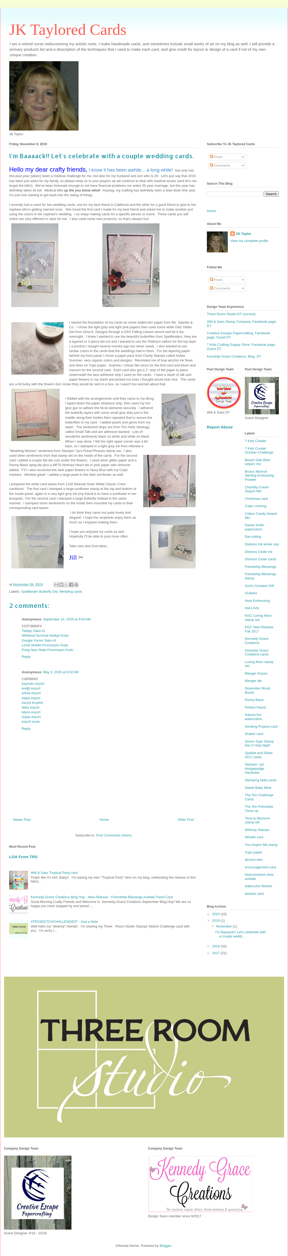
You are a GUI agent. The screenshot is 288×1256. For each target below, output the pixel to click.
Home (104, 820)
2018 (216, 946)
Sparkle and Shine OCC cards (259, 755)
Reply (26, 657)
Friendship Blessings (260, 567)
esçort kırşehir (32, 703)
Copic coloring (255, 506)
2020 (216, 914)
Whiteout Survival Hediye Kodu (45, 635)
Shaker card (254, 734)
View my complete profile (249, 241)
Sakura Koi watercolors (253, 717)
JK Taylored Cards (67, 29)
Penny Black (254, 700)
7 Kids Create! (255, 441)
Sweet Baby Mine (258, 788)
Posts (216, 157)
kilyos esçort (31, 712)
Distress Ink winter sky (262, 544)
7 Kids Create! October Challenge (259, 450)
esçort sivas (31, 721)
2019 (216, 921)
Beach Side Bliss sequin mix (257, 462)
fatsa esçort (30, 707)
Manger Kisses (256, 673)
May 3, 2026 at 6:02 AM (61, 672)
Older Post (186, 820)
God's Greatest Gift (259, 586)
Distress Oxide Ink (258, 552)
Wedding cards (70, 591)
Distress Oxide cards (260, 559)
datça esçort (31, 698)
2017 (216, 953)
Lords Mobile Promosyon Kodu (45, 645)
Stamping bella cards (260, 780)
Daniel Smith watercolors (254, 527)
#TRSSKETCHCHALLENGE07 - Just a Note (64, 922)
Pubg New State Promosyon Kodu (47, 650)
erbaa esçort (31, 693)
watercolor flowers (258, 886)
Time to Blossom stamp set (257, 820)
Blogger (165, 1246)
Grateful (251, 593)
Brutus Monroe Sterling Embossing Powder (259, 475)
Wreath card (254, 837)
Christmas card (256, 499)
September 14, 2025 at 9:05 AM (67, 619)
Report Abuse (220, 427)
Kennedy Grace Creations (256, 641)
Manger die (253, 681)
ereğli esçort (31, 688)
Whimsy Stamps (257, 830)
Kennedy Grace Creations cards (257, 652)
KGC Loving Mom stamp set (258, 618)
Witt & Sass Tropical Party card (54, 873)
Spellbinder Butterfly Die (39, 591)
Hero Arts (252, 608)
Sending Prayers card (261, 726)
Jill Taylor (243, 234)
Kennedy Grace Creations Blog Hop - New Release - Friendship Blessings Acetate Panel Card (102, 897)
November (224, 926)
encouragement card (260, 867)
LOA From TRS (23, 857)
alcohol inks (254, 860)
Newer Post (22, 820)
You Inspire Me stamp (261, 845)
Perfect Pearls (255, 707)
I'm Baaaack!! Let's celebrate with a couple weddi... (240, 934)
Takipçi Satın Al (33, 631)
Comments (220, 165)
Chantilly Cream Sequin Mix (257, 489)
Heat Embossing (257, 601)
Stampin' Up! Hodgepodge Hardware (254, 768)
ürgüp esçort (31, 717)
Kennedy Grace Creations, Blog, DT (234, 356)
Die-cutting (253, 537)
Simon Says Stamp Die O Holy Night (259, 743)
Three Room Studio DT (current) (231, 314)
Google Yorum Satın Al (39, 640)
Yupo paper (253, 852)
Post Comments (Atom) (113, 835)
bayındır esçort (33, 684)
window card (254, 894)
